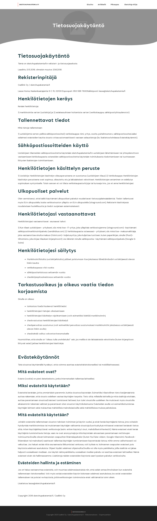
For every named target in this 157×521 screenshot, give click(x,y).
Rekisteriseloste (91, 515)
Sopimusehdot (105, 515)
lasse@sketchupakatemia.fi (42, 483)
